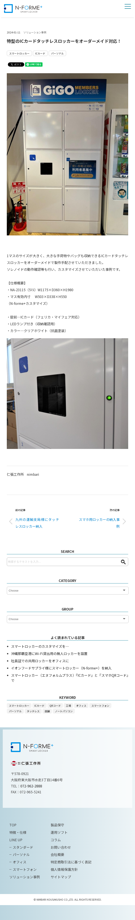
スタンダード (23, 847)
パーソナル (57, 53)
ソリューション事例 (34, 32)
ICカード (40, 53)
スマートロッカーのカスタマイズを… (40, 646)
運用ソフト (59, 832)
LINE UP (15, 839)
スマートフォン (100, 705)
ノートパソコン (64, 711)
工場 (68, 705)
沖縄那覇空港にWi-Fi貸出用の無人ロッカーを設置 (49, 653)
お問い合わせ (61, 847)
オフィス (81, 705)
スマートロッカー (19, 53)
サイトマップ (61, 876)
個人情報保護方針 (64, 869)
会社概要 (57, 854)
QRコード (55, 705)
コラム (56, 839)
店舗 (47, 711)
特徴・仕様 (17, 832)
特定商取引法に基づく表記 (71, 861)
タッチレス (33, 711)
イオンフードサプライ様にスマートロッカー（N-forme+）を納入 (61, 668)
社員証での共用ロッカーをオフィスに (40, 660)
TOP (12, 824)
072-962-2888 (31, 785)
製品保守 (57, 824)
